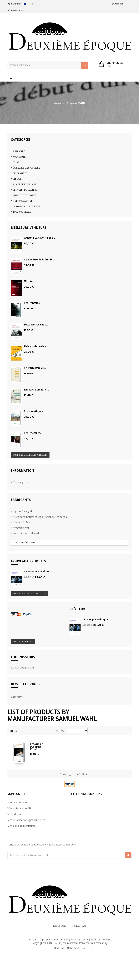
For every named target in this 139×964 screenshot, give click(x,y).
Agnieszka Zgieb (23, 511)
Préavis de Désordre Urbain (36, 747)
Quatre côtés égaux (24, 195)
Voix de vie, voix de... (37, 346)
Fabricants (21, 500)
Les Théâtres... (33, 433)
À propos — (46, 939)
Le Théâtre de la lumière (39, 259)
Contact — (33, 939)
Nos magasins (21, 482)
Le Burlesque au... (35, 368)
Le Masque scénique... (38, 571)
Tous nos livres (22, 212)
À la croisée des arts (25, 184)
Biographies (20, 173)
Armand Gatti (21, 528)
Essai (16, 162)
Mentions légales (64, 939)
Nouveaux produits (28, 561)
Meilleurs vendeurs (28, 227)
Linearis (18, 179)
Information (22, 470)
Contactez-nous (16, 10)
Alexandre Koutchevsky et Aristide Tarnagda (40, 517)
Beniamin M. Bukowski (26, 533)
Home (57, 102)
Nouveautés (20, 157)
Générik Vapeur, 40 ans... (39, 238)
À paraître (19, 151)
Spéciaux (77, 609)
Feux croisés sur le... (36, 324)
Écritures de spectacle (26, 168)
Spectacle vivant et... (36, 389)
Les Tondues (32, 303)
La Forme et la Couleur (26, 206)
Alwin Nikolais (22, 522)
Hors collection (23, 201)
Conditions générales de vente (93, 939)
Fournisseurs (23, 657)
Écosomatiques (33, 411)
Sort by (60, 730)
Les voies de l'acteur (25, 190)
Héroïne (29, 281)
